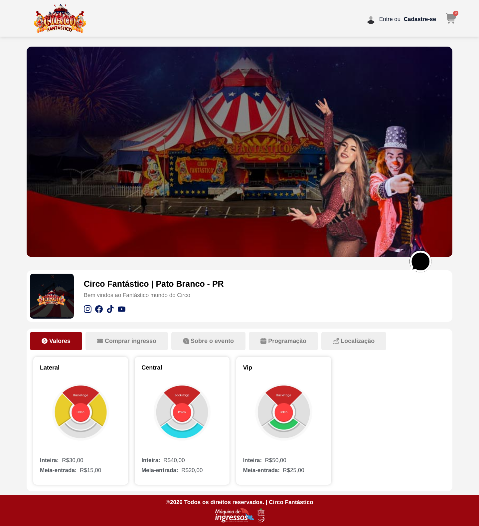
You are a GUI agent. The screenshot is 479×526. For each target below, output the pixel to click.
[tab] (56, 341)
